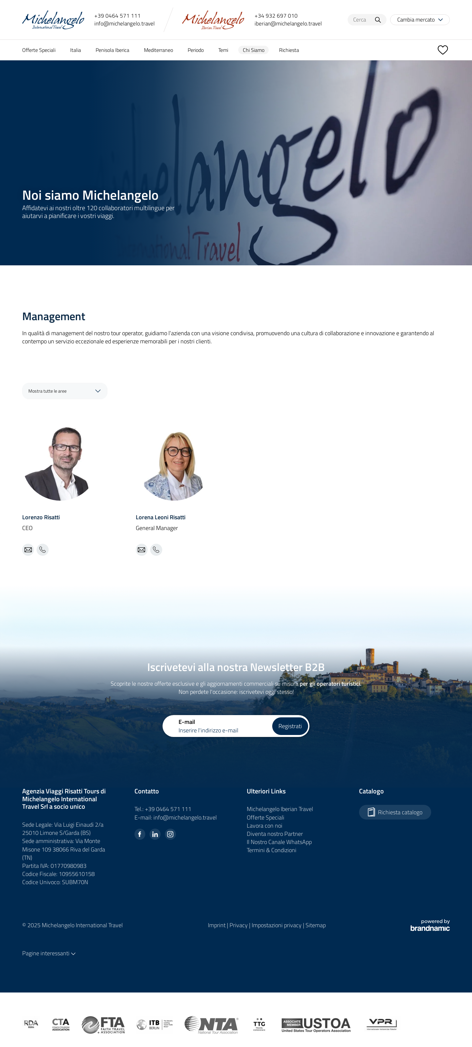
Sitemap (316, 925)
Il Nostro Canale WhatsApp (279, 841)
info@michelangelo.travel (124, 24)
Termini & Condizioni (271, 850)
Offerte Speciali (265, 817)
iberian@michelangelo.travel (288, 24)
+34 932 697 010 (276, 16)
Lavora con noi (264, 825)
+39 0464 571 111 (117, 16)
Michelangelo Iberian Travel (280, 809)
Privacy (239, 925)
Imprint (217, 925)
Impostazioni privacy (277, 925)
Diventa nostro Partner (275, 833)
